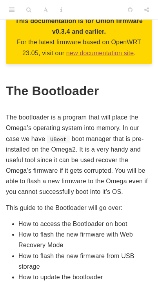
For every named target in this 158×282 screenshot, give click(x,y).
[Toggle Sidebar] (11, 10)
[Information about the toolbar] (61, 10)
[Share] (146, 10)
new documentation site (100, 53)
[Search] (28, 10)
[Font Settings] (45, 10)
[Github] (130, 10)
